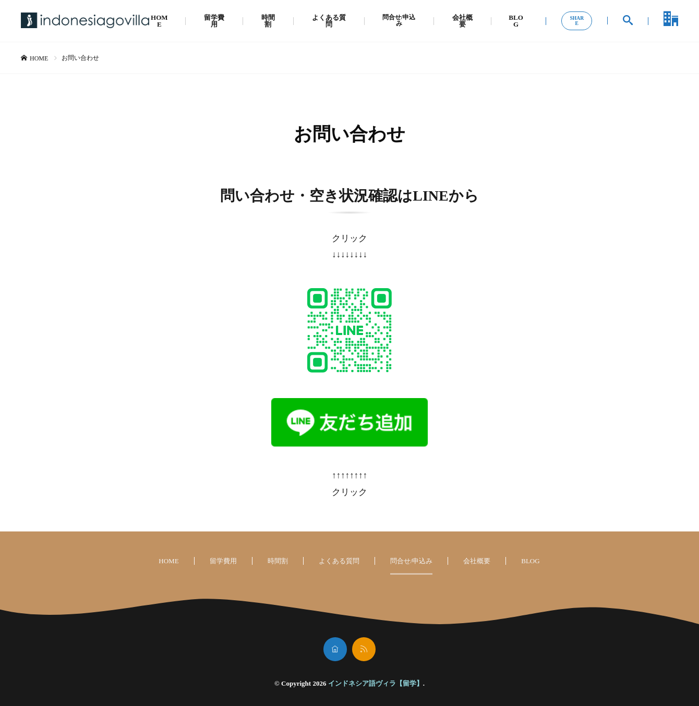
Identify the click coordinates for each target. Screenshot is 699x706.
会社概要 (463, 21)
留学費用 (213, 21)
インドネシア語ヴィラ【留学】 (375, 683)
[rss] (364, 649)
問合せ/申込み (399, 21)
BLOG (516, 21)
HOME (159, 21)
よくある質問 (327, 21)
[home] (335, 649)
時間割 (267, 21)
